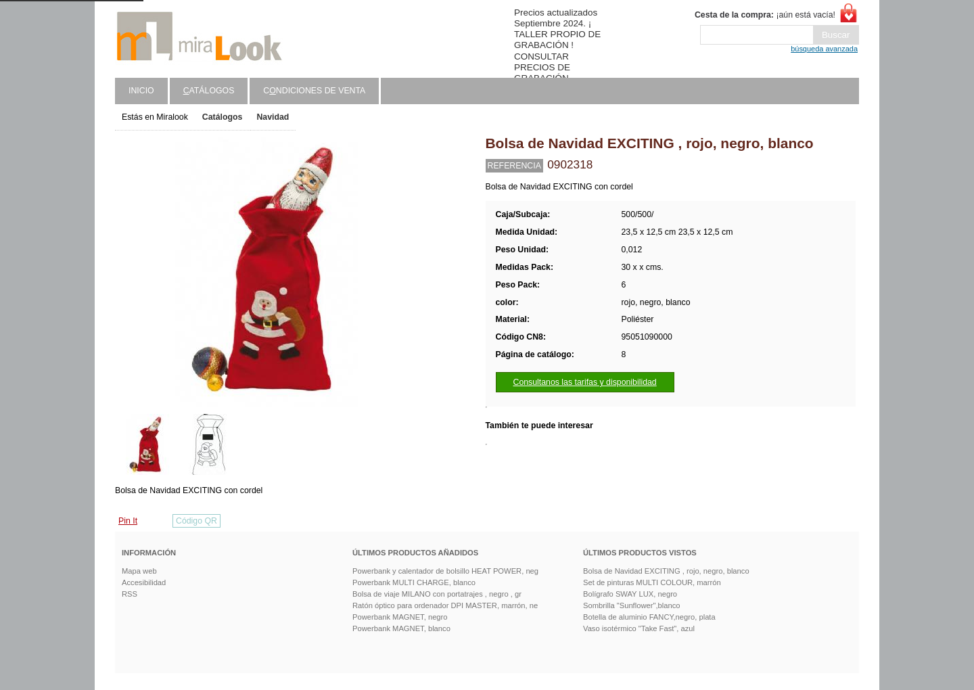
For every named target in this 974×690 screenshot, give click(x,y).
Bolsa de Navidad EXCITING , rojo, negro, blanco (666, 571)
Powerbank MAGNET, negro (400, 617)
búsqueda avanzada (824, 49)
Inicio (141, 90)
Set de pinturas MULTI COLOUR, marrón (652, 582)
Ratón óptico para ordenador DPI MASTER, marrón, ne (445, 605)
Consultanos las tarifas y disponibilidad (585, 382)
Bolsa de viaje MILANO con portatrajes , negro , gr (436, 594)
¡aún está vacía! (765, 15)
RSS (129, 594)
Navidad (272, 117)
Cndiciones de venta (314, 90)
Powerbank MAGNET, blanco (401, 628)
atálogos (209, 90)
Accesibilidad (144, 582)
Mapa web (139, 571)
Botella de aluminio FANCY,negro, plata (649, 617)
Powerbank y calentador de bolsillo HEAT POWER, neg (445, 571)
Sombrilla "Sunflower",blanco (631, 605)
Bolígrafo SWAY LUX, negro (630, 594)
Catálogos (222, 117)
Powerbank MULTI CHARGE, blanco (414, 582)
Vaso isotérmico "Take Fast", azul (639, 628)
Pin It (127, 521)
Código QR (196, 521)
